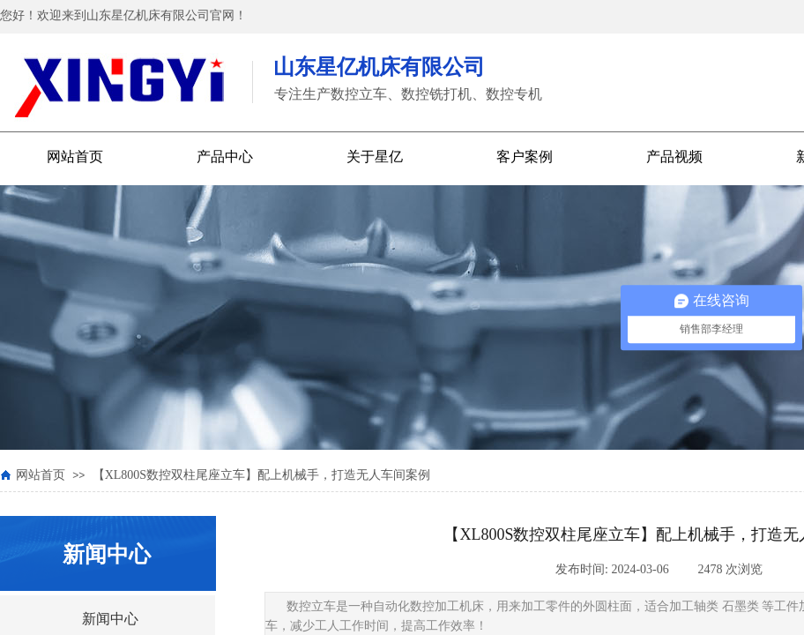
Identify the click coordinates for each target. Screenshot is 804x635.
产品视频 (674, 156)
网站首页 (75, 156)
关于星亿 (374, 156)
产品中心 (225, 156)
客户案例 (524, 156)
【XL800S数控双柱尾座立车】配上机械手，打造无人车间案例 (261, 475)
